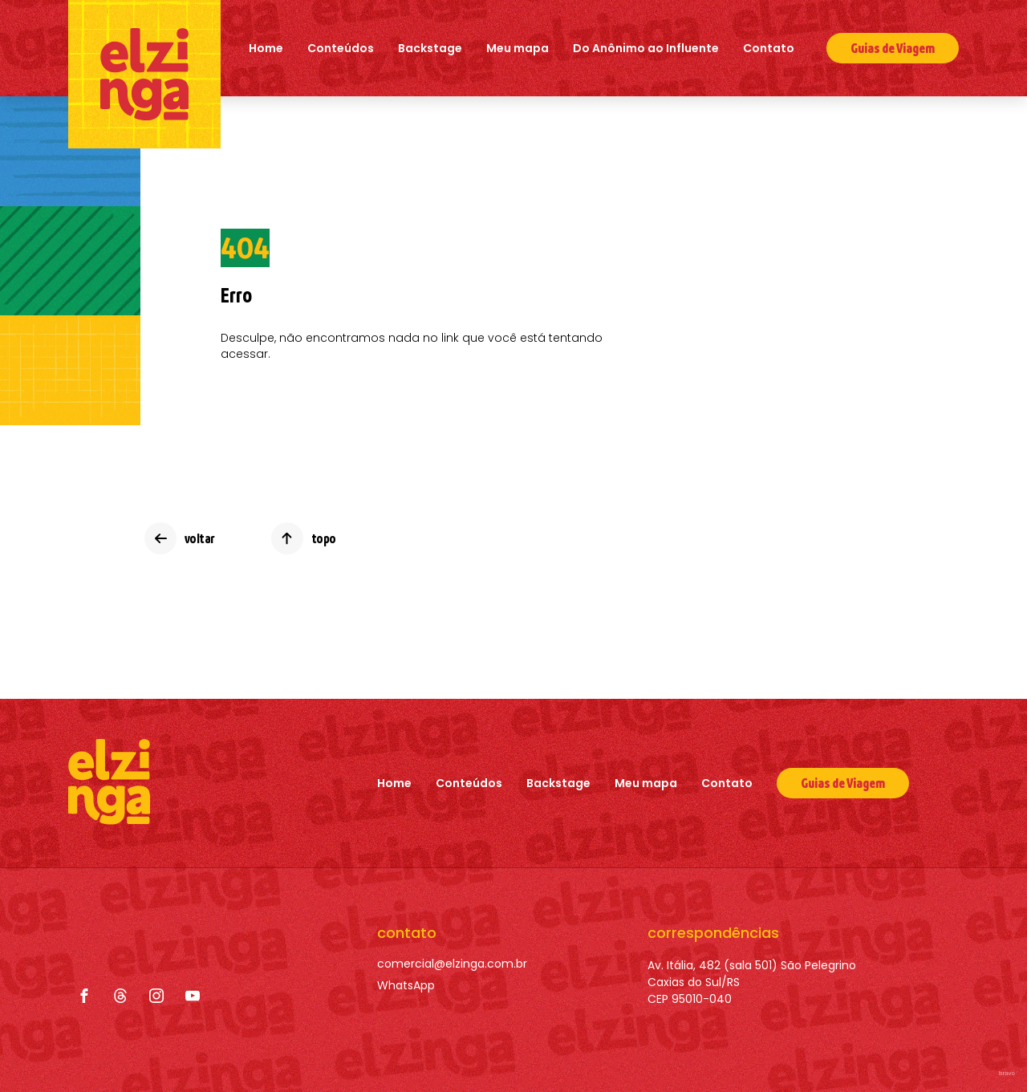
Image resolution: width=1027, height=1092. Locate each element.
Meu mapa (517, 48)
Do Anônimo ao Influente (646, 48)
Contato (768, 48)
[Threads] (120, 996)
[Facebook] (84, 996)
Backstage (430, 48)
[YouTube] (193, 996)
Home (266, 48)
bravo (1007, 1073)
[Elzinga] (144, 74)
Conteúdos (340, 48)
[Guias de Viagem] (843, 783)
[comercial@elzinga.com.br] (452, 964)
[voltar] (179, 538)
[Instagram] (156, 996)
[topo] (303, 538)
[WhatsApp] (452, 986)
